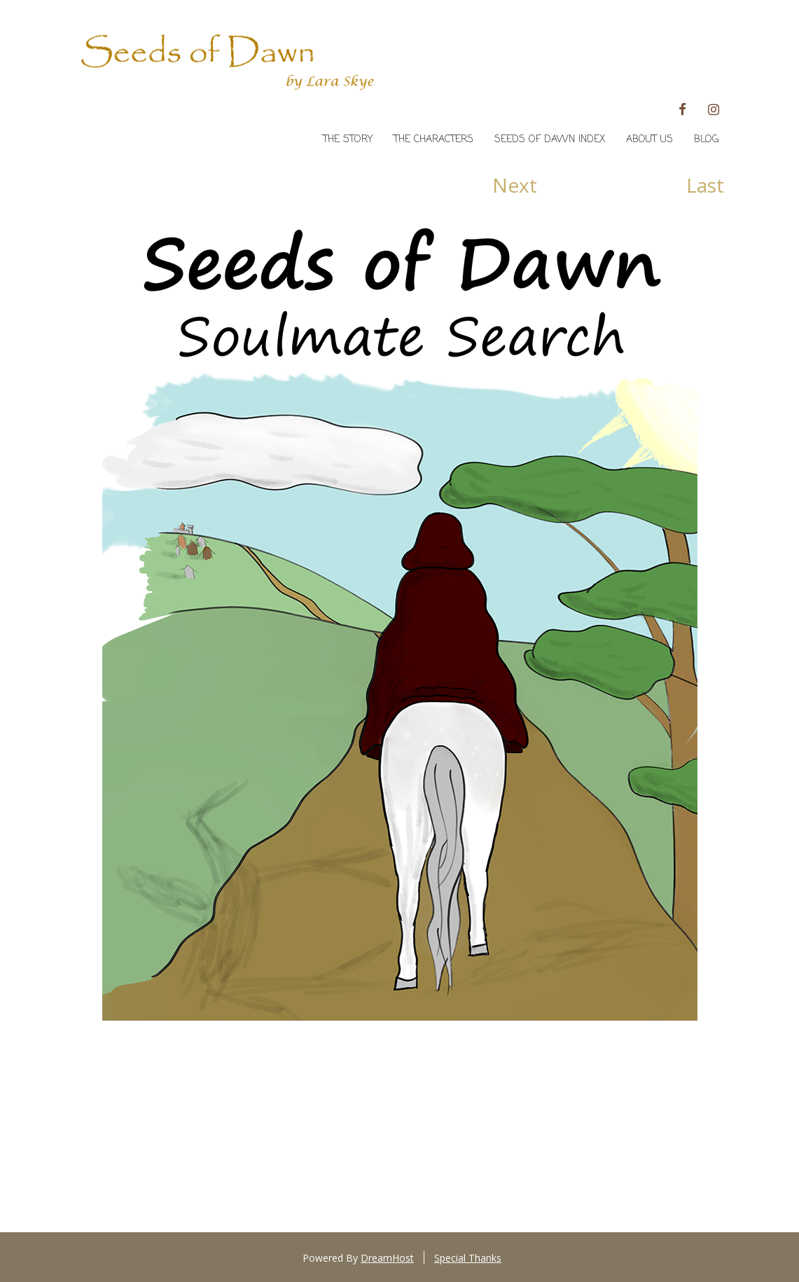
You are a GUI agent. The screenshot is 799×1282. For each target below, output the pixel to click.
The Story (348, 139)
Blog (706, 139)
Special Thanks (467, 1257)
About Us (649, 139)
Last (705, 185)
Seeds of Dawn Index (549, 139)
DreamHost (387, 1257)
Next (514, 185)
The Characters (433, 139)
